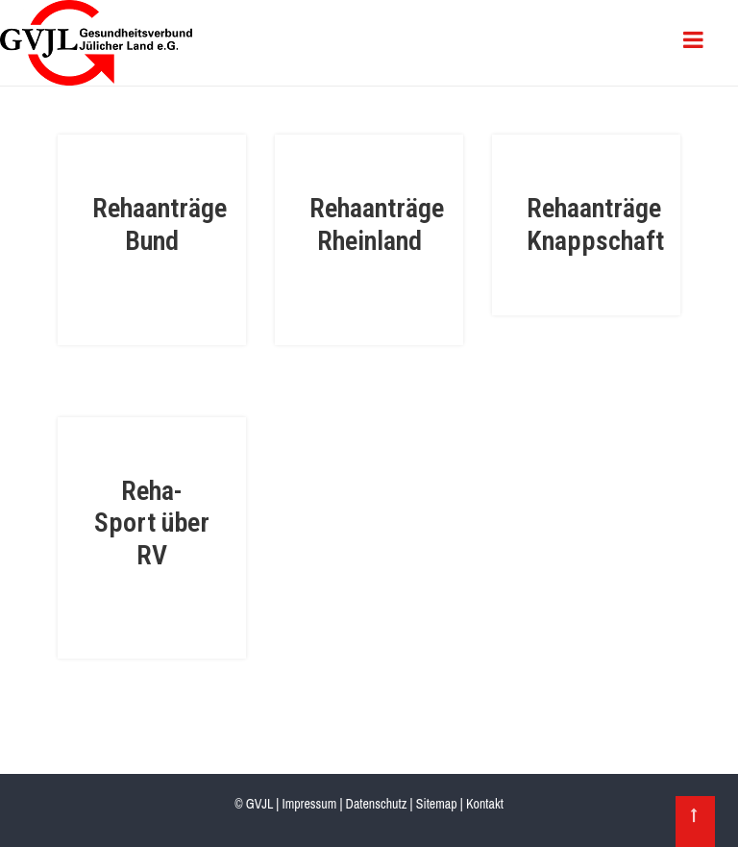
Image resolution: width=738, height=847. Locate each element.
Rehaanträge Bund (159, 224)
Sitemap (436, 803)
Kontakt (485, 803)
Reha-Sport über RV (151, 523)
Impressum (309, 803)
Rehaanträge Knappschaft (595, 224)
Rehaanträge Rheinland (376, 224)
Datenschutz (376, 803)
